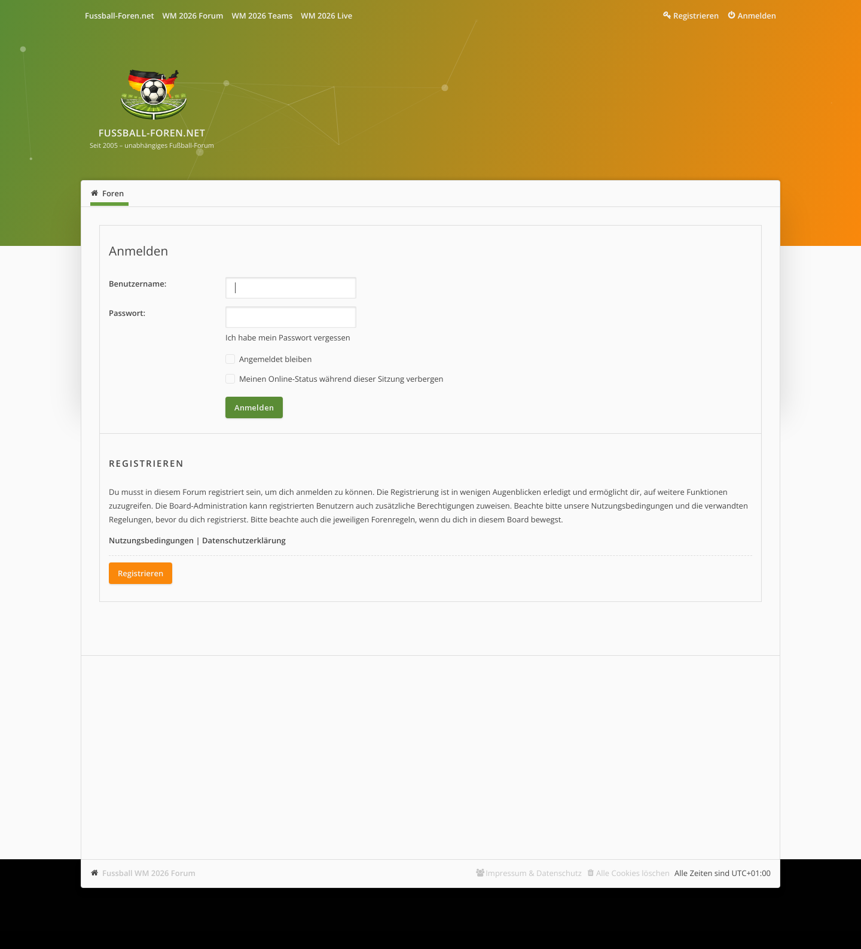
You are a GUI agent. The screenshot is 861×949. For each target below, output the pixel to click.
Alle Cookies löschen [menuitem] (633, 873)
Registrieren (140, 573)
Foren (113, 193)
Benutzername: (137, 283)
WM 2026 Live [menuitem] (326, 15)
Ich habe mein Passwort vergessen (287, 337)
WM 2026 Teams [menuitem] (261, 15)
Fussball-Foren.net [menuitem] (119, 15)
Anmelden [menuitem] (757, 15)
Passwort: (127, 313)
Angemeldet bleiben (268, 359)
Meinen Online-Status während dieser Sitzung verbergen (334, 379)
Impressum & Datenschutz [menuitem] (534, 873)
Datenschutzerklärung (244, 540)
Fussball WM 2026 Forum (149, 873)
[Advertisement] (430, 757)
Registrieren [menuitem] (696, 15)
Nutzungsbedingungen (151, 540)
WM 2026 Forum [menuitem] (193, 15)
